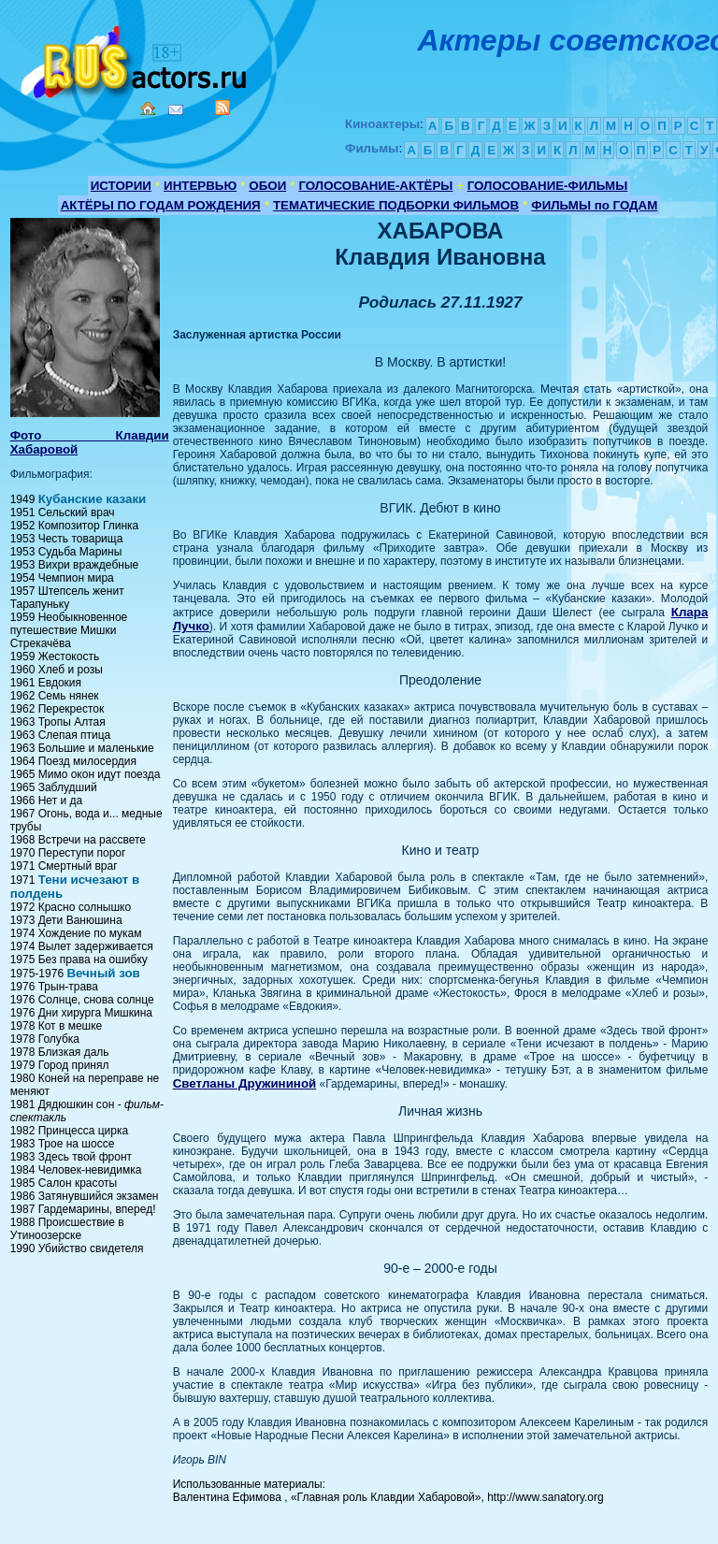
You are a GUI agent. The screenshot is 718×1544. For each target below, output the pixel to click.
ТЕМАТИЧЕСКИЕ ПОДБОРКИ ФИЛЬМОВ (396, 205)
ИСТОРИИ (121, 186)
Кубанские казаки (92, 499)
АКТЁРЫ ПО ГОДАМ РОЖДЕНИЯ (161, 205)
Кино (135, 58)
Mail (175, 110)
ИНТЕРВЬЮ (200, 186)
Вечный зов (102, 973)
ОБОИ (267, 186)
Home (147, 108)
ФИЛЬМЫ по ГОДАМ (594, 205)
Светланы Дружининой (245, 1083)
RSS (222, 107)
